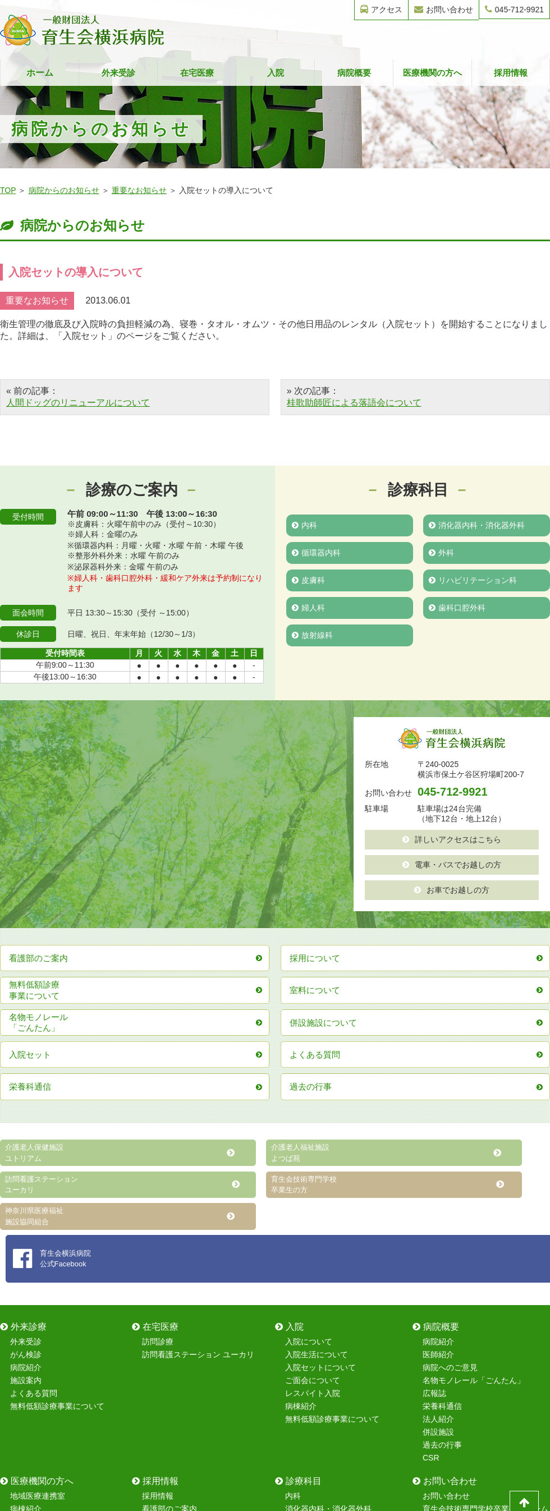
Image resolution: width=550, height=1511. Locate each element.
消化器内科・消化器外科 (477, 524)
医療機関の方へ (432, 72)
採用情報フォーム (454, 1351)
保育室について (169, 1325)
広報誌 (434, 1196)
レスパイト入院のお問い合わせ (478, 1364)
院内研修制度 (165, 1338)
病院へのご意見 (450, 1170)
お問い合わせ (443, 9)
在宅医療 (197, 72)
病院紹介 (26, 1170)
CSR (431, 1261)
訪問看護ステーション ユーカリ (198, 1158)
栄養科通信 (442, 1209)
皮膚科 (308, 578)
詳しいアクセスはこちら (451, 838)
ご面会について (312, 1183)
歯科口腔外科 (457, 605)
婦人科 (308, 605)
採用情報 (511, 72)
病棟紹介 (301, 1209)
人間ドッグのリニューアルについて (78, 402)
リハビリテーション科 (473, 578)
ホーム (39, 72)
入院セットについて (320, 1170)
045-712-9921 (514, 9)
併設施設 (438, 1235)
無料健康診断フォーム (462, 1325)
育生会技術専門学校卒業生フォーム (485, 1312)
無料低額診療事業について (57, 1209)
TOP (8, 190)
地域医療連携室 (37, 1299)
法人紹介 (438, 1222)
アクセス (381, 9)
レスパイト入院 (312, 1196)
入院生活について (316, 1158)
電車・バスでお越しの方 (451, 863)
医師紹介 (438, 1158)
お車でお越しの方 (451, 888)
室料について (33, 1325)
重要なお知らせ (139, 190)
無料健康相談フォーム (462, 1338)
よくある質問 (33, 1196)
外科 (441, 551)
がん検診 (26, 1158)
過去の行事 (442, 1248)
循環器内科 (316, 551)
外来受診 (118, 72)
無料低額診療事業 (41, 1364)
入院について (308, 1145)
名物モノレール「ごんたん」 (474, 1183)
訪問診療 (157, 1145)
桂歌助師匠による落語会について (354, 402)
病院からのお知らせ (64, 190)
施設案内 (26, 1183)
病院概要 (354, 72)
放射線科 (312, 632)
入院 (275, 72)
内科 (304, 524)
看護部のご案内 (169, 1312)
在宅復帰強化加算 (41, 1351)
